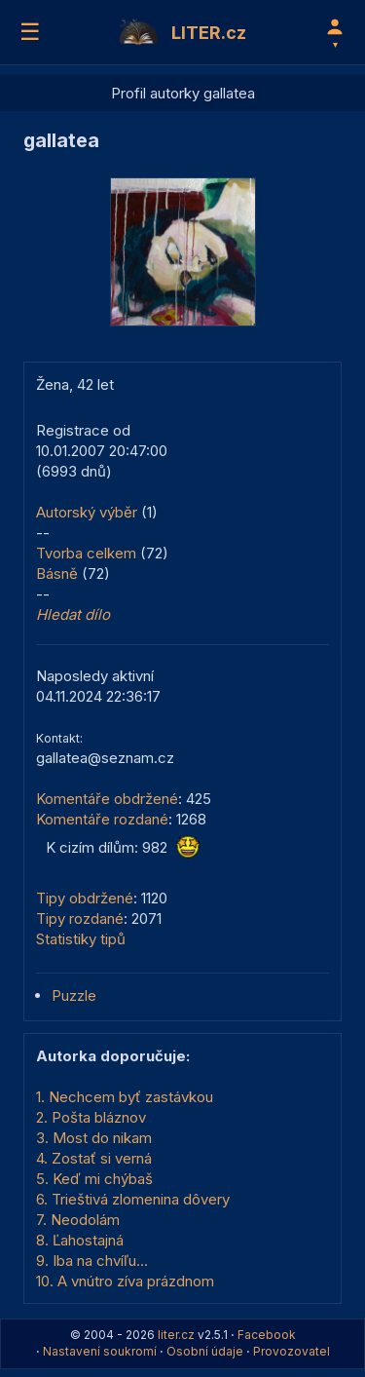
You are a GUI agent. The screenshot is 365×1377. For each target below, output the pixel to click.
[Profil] (334, 32)
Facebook (266, 1334)
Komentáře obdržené (107, 798)
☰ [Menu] (30, 32)
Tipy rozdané (80, 918)
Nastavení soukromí (100, 1351)
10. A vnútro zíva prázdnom (125, 1281)
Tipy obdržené (84, 898)
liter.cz (176, 1334)
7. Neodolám (78, 1219)
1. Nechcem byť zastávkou (124, 1097)
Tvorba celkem (86, 553)
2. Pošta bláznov (91, 1117)
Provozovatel (291, 1351)
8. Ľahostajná (80, 1240)
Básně (57, 573)
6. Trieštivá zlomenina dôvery (133, 1199)
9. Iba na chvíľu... (92, 1260)
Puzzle (74, 995)
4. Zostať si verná (94, 1158)
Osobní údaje (204, 1351)
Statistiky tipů (81, 939)
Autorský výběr (86, 512)
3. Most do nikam (94, 1137)
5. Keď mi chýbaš (94, 1178)
